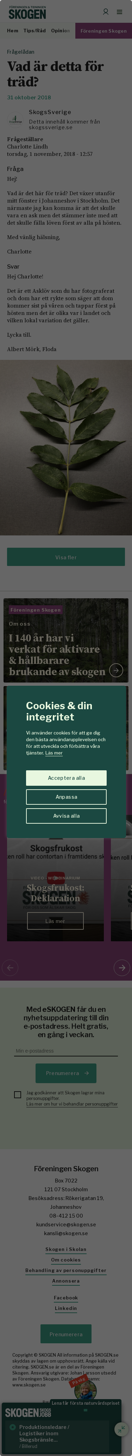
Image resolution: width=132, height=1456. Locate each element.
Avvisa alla (66, 816)
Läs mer (54, 753)
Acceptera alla (66, 778)
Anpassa (66, 797)
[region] (66, 728)
